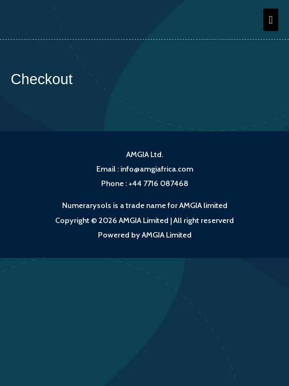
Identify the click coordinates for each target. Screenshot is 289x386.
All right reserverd (203, 220)
